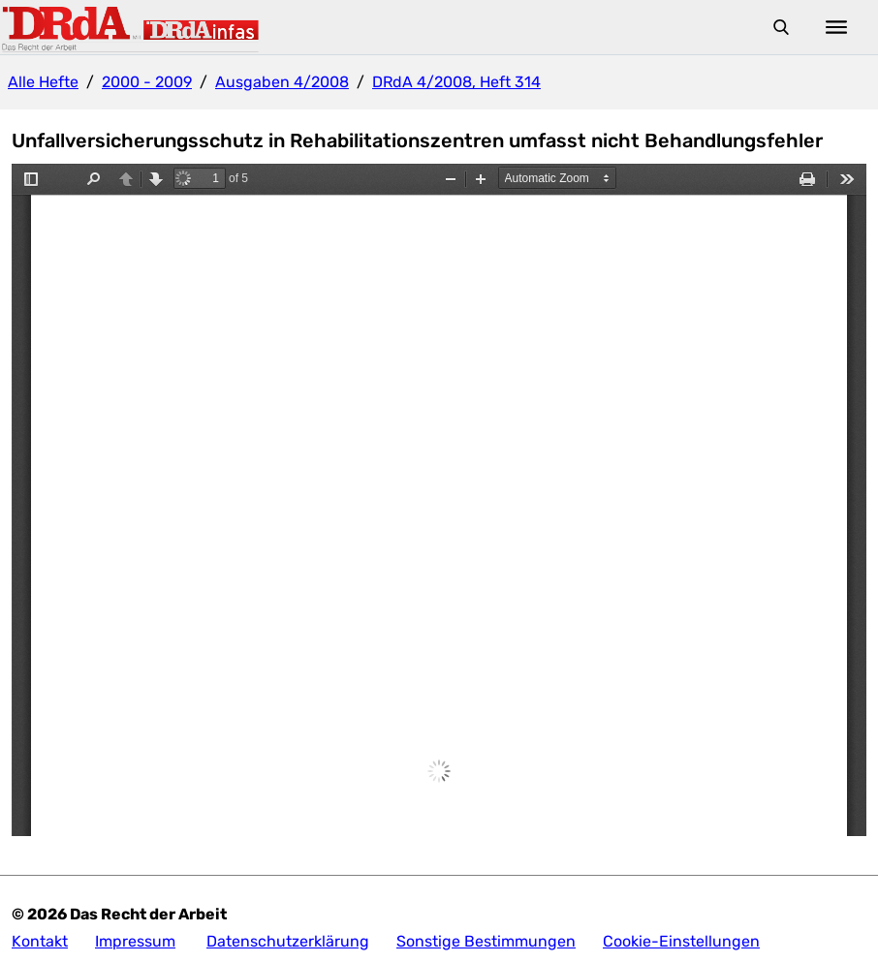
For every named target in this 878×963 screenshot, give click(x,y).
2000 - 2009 (147, 82)
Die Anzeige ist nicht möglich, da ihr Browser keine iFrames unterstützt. (439, 500)
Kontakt (40, 941)
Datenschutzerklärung (287, 941)
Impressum (135, 941)
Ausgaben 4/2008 (282, 82)
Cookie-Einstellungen (681, 941)
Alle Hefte (43, 82)
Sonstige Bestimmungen (486, 941)
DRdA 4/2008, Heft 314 (456, 82)
